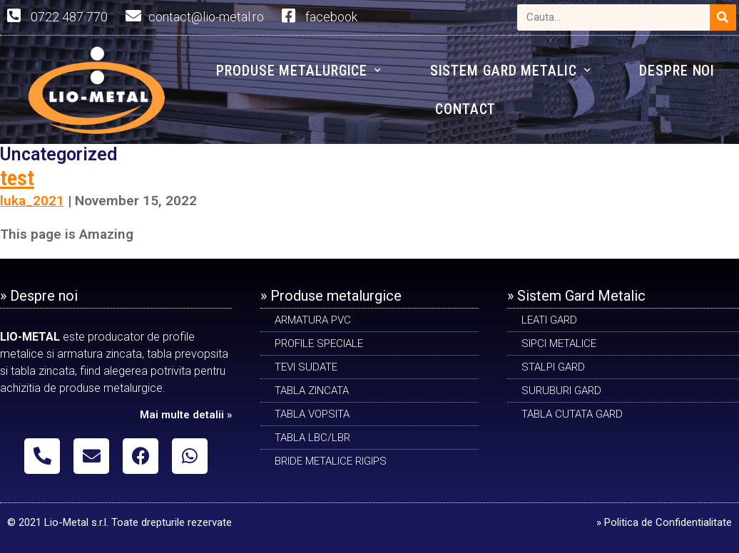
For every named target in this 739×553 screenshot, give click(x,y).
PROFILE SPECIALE (319, 343)
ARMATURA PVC (313, 320)
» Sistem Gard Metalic (576, 295)
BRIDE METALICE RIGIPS (331, 461)
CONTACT (465, 109)
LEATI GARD (549, 320)
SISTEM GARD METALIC (510, 70)
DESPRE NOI (677, 70)
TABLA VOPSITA (312, 414)
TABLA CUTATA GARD (572, 414)
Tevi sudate (306, 367)
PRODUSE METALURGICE (299, 70)
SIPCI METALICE (558, 343)
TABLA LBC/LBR (312, 437)
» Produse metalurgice (331, 295)
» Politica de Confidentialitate (664, 522)
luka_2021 (32, 200)
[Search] (723, 17)
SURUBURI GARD (561, 390)
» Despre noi (39, 295)
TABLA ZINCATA (312, 390)
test (17, 177)
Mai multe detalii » (186, 414)
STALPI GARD (553, 367)
